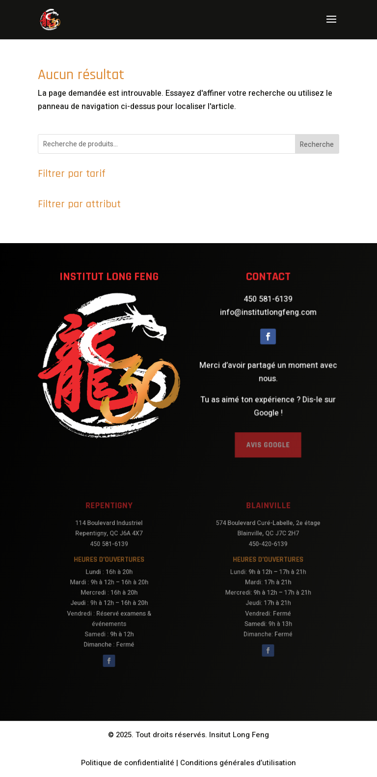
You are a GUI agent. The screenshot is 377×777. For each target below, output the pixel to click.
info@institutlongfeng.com (268, 318)
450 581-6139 (268, 306)
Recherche (317, 144)
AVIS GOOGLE (268, 437)
